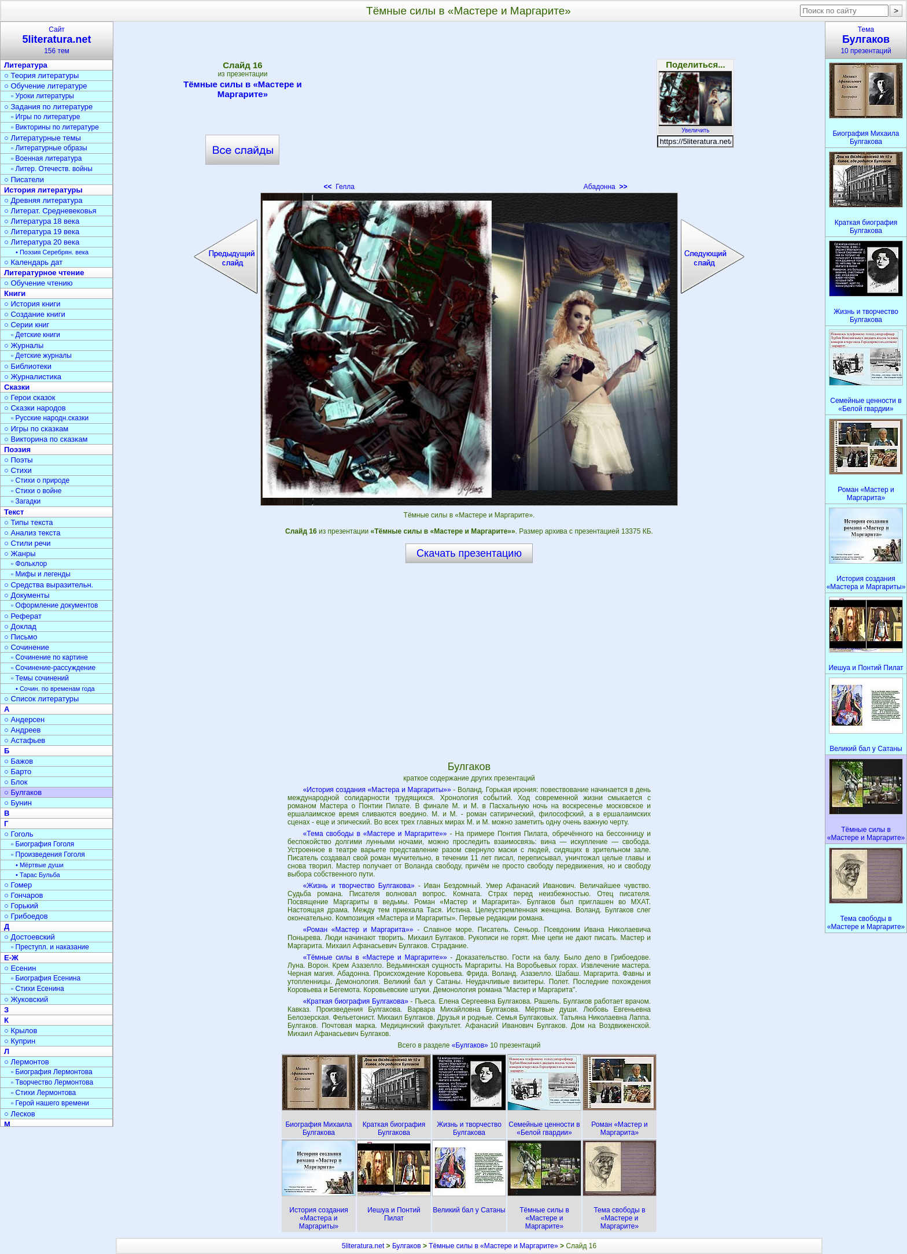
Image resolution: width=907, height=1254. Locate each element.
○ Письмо (21, 636)
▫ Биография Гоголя (42, 844)
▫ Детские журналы (41, 356)
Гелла (339, 187)
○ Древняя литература (43, 200)
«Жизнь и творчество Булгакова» (359, 886)
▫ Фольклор (29, 564)
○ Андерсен (24, 719)
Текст (14, 512)
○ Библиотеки (27, 366)
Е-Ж (11, 957)
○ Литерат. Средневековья (50, 210)
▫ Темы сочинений (40, 678)
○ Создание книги (34, 314)
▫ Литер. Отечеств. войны (52, 169)
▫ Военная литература (46, 158)
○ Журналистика (32, 376)
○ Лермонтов (26, 1061)
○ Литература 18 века (41, 221)
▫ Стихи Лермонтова (43, 1093)
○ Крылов (20, 1030)
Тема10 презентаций (865, 40)
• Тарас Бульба (38, 874)
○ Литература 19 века (41, 231)
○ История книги (32, 303)
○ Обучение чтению (38, 283)
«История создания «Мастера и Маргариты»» (377, 790)
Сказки (17, 387)
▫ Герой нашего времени (50, 1103)
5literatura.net (363, 1246)
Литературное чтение (44, 272)
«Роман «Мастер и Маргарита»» (358, 930)
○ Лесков (19, 1113)
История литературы (43, 190)
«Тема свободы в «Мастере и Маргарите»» (375, 834)
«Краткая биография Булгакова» (355, 1001)
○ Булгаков (23, 792)
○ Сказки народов (35, 408)
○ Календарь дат (33, 262)
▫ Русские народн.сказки (50, 418)
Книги (14, 293)
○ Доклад (20, 626)
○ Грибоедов (26, 916)
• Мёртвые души (40, 864)
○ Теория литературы (41, 75)
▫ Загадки (25, 501)
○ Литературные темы (42, 138)
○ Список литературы (41, 698)
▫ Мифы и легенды (41, 574)
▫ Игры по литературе (45, 117)
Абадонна (606, 187)
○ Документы (26, 595)
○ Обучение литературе (45, 86)
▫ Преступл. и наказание (50, 947)
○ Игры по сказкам (36, 428)
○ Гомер (18, 885)
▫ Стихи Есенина (37, 989)
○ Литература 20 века (41, 242)
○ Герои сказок (30, 397)
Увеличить (695, 127)
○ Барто (17, 771)
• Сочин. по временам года (55, 688)
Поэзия (17, 449)
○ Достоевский (29, 937)
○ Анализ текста (32, 532)
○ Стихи (18, 470)
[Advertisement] (469, 110)
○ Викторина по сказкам (45, 439)
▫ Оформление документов (54, 605)
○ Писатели (24, 179)
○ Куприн (19, 1041)
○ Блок (16, 782)
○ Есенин (20, 968)
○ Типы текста (28, 522)
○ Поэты (18, 460)
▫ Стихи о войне (36, 491)
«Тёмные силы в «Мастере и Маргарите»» (375, 957)
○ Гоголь (19, 834)
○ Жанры (20, 553)
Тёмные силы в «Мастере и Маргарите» (242, 89)
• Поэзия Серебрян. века (52, 252)
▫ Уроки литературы (42, 96)
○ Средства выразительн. (48, 584)
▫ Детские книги (35, 335)
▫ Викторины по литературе (55, 127)
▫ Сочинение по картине (49, 657)
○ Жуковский (26, 999)
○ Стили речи (27, 543)
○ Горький (21, 905)
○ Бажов (18, 761)
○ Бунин (18, 802)
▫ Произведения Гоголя (48, 854)
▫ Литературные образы (49, 148)
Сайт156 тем (57, 40)
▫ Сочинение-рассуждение (53, 668)
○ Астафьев (24, 740)
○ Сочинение (26, 647)
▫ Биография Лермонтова (52, 1072)
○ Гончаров (23, 895)
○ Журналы (23, 345)
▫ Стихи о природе (40, 480)
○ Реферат (23, 616)
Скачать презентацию (469, 553)
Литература (25, 65)
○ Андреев (22, 730)
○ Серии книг (26, 324)
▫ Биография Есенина (45, 978)
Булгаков (406, 1246)
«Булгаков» (471, 1045)
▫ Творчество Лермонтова (52, 1082)
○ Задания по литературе (48, 106)
